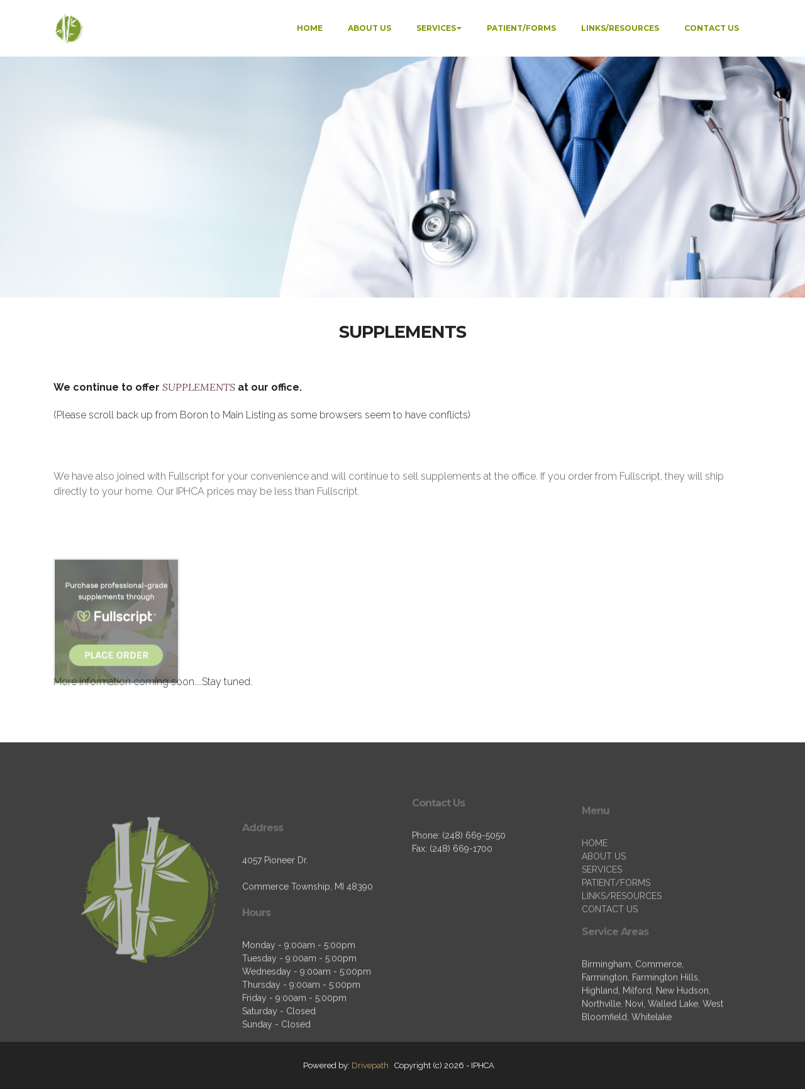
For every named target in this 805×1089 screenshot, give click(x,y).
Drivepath (370, 1065)
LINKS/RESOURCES (620, 28)
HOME (310, 28)
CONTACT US (711, 28)
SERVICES (436, 28)
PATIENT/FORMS (521, 28)
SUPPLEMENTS (200, 387)
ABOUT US (369, 28)
